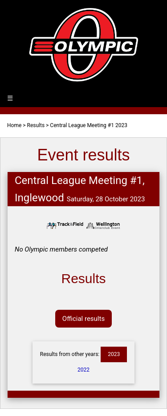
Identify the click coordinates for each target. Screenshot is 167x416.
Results (36, 125)
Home (14, 125)
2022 (83, 370)
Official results (83, 319)
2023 (114, 354)
